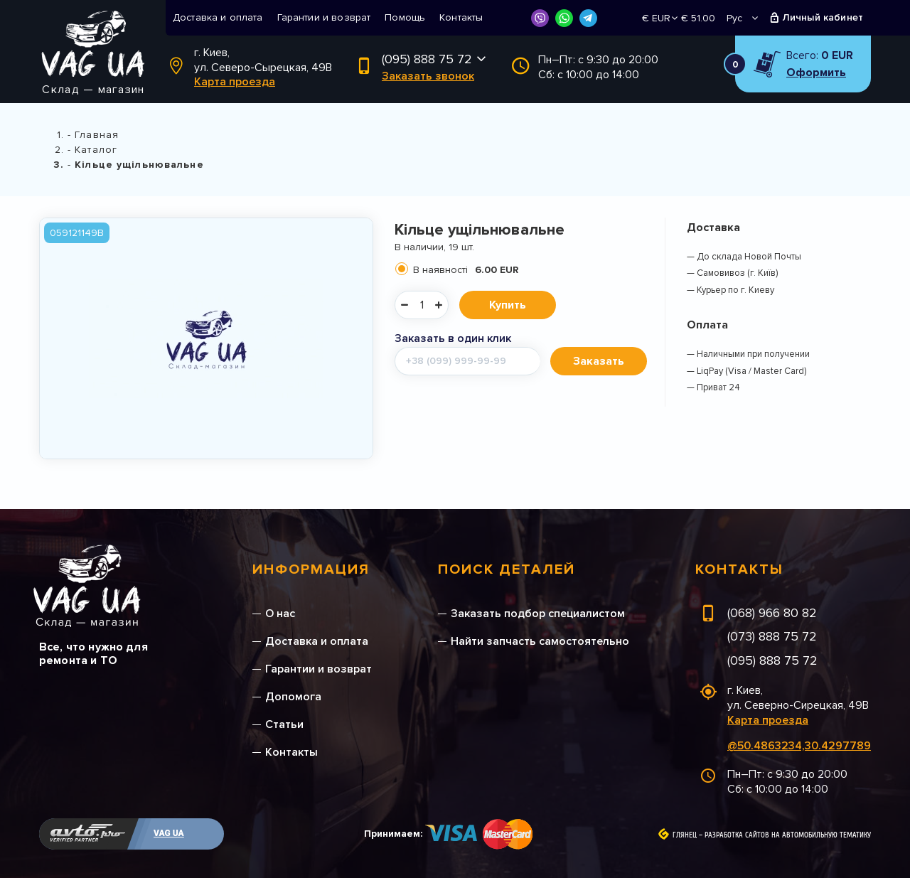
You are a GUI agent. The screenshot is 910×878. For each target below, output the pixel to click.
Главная (97, 135)
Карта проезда (234, 82)
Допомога (293, 697)
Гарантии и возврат (324, 17)
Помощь (405, 17)
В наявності (465, 270)
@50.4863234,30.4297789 (799, 746)
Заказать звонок (428, 76)
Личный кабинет (823, 17)
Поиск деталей (506, 569)
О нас (280, 613)
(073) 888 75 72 (772, 636)
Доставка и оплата (218, 17)
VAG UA (169, 833)
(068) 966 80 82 (772, 613)
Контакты (461, 17)
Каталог (96, 150)
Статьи (284, 724)
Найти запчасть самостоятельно (540, 641)
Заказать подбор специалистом (538, 613)
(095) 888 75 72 (427, 59)
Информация (311, 569)
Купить (507, 305)
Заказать (598, 361)
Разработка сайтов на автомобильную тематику (788, 835)
